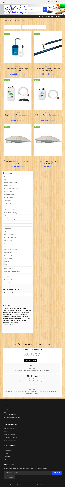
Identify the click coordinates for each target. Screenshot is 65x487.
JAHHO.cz (28, 310)
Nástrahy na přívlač (9, 222)
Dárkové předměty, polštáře (11, 188)
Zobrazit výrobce (8, 283)
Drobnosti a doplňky (9, 194)
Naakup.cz (6, 316)
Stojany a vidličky (8, 255)
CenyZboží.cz (13, 323)
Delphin (17, 66)
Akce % (40, 16)
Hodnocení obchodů (16, 316)
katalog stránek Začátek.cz (11, 314)
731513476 (23, 2)
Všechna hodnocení (30, 360)
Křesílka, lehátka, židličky (10, 213)
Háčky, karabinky (8, 200)
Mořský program (8, 216)
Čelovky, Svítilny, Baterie (10, 182)
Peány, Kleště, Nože (9, 234)
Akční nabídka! (8, 279)
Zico (17, 158)
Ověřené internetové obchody (12, 308)
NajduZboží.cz (12, 325)
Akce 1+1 (6, 176)
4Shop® (39, 485)
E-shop (6, 485)
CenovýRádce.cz (21, 320)
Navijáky (6, 225)
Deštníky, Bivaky (8, 191)
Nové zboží (7, 276)
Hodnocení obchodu (10, 441)
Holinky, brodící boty (9, 203)
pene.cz (6, 406)
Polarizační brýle (8, 240)
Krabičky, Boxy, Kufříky (9, 210)
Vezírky (7, 264)
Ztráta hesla (7, 459)
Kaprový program (8, 207)
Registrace (7, 456)
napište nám (7, 294)
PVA (5, 246)
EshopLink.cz (24, 314)
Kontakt (58, 16)
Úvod (5, 20)
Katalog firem (7, 312)
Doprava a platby (9, 428)
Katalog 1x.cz (26, 308)
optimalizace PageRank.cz (16, 310)
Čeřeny (7, 261)
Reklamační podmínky (10, 437)
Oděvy (5, 231)
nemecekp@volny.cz (11, 2)
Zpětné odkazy (25, 312)
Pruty (5, 243)
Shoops (14, 312)
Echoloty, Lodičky (8, 197)
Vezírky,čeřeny (14, 20)
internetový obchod (15, 485)
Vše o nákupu (49, 16)
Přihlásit (57, 472)
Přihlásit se (7, 453)
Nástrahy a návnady (9, 219)
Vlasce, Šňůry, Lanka (9, 268)
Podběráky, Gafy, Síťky (10, 237)
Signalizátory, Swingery (10, 249)
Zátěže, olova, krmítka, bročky (12, 271)
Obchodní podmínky (9, 434)
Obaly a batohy (8, 228)
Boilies (5, 179)
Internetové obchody (15, 318)
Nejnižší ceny (26, 318)
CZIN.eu (5, 310)
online (18, 312)
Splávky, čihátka (8, 252)
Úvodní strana (8, 450)
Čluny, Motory (7, 185)
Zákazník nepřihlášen (53, 2)
